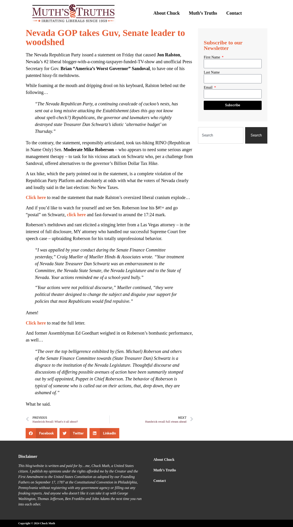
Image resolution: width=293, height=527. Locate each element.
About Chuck (166, 13)
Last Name (212, 72)
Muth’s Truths (203, 13)
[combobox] (220, 135)
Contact (234, 13)
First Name (212, 57)
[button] (41, 433)
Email (208, 87)
